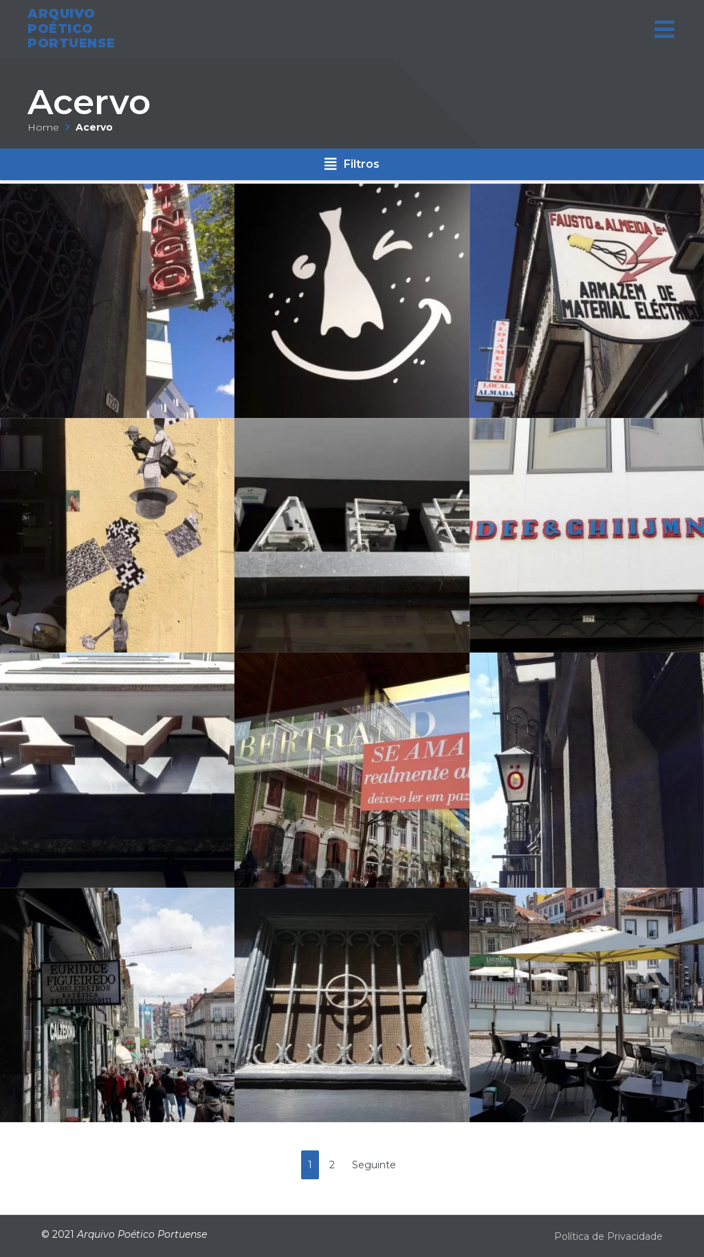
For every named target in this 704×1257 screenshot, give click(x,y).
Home (43, 127)
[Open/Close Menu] (664, 25)
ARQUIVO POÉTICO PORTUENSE (72, 24)
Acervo (89, 102)
